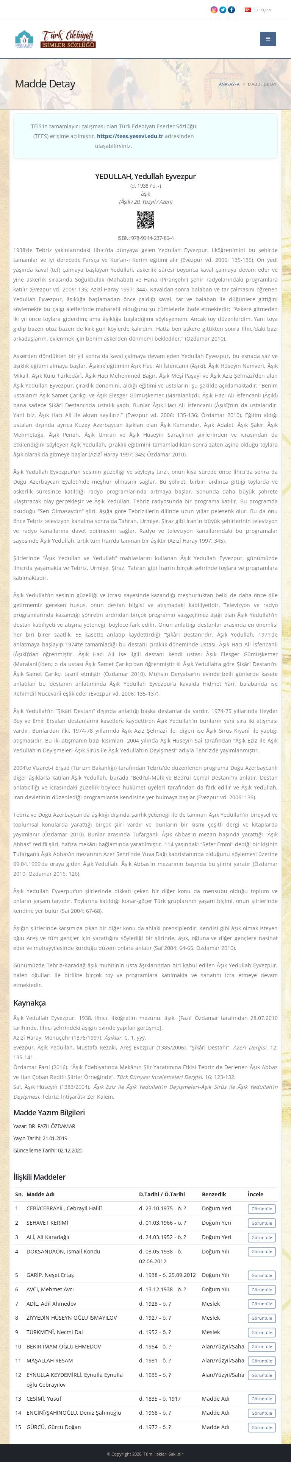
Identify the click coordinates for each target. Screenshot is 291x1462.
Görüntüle (262, 1208)
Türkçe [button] (258, 9)
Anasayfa (229, 84)
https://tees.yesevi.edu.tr (130, 136)
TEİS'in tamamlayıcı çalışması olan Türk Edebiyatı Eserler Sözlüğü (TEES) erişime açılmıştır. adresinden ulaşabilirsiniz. (113, 136)
